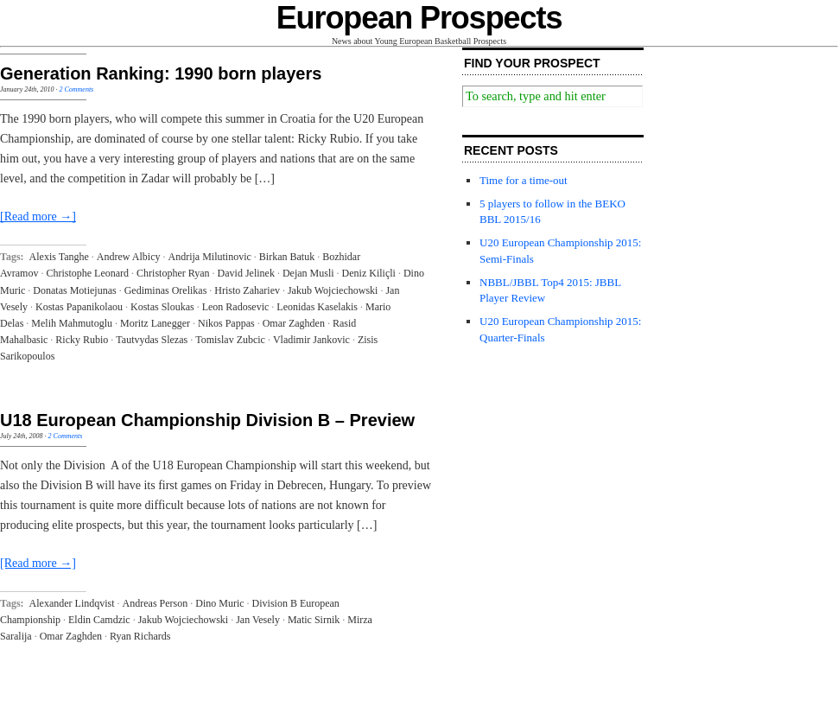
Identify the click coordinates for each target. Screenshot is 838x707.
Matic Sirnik (314, 620)
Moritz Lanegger (155, 323)
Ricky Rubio (81, 340)
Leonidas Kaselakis (317, 307)
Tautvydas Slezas (151, 340)
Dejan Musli (308, 273)
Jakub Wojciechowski (333, 290)
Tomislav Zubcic (230, 340)
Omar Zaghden (294, 323)
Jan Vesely (258, 620)
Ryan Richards (140, 636)
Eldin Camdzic (99, 620)
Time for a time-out (523, 180)
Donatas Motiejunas (74, 290)
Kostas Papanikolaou (79, 307)
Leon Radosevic (236, 307)
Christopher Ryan (173, 273)
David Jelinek (246, 273)
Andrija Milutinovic (209, 257)
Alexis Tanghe (59, 257)
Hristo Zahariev (247, 290)
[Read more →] (38, 216)
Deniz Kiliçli (369, 273)
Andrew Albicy (129, 257)
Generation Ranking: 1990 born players (160, 73)
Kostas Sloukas (162, 307)
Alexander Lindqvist (72, 603)
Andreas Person (155, 603)
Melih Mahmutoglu (71, 323)
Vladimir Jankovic (311, 340)
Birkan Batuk (286, 257)
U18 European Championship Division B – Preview (207, 420)
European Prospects (419, 17)
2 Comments (76, 89)
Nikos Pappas (226, 323)
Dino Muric (219, 603)
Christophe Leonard (87, 273)
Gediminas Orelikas (165, 290)
